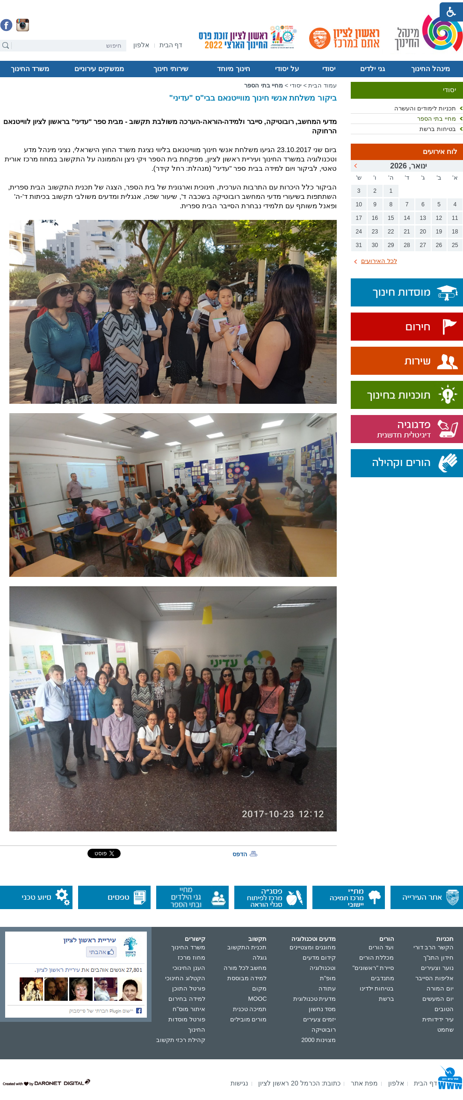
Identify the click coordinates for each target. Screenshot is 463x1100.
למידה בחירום (186, 998)
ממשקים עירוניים (98, 69)
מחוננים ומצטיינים (312, 947)
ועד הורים (381, 947)
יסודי (328, 69)
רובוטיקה (323, 1029)
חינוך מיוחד (233, 69)
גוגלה (260, 957)
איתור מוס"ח (189, 1009)
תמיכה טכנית (250, 1009)
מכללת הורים (376, 957)
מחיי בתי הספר (436, 118)
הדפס (239, 854)
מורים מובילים (248, 1019)
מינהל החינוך (430, 69)
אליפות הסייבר (434, 978)
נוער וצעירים (437, 967)
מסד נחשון (322, 1009)
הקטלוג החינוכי (185, 978)
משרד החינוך (30, 69)
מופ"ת (328, 978)
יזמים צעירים (319, 1019)
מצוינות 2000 (318, 1039)
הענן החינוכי (189, 967)
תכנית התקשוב (247, 947)
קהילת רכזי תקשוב (180, 1039)
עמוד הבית (322, 85)
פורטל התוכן (188, 988)
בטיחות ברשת (438, 128)
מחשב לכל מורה (245, 967)
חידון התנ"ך (438, 957)
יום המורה (440, 988)
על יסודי (286, 69)
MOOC (257, 998)
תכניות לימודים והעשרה (425, 108)
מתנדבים (382, 978)
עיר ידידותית (438, 1019)
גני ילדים (372, 69)
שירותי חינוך (170, 69)
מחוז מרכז (191, 957)
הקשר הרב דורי (433, 947)
